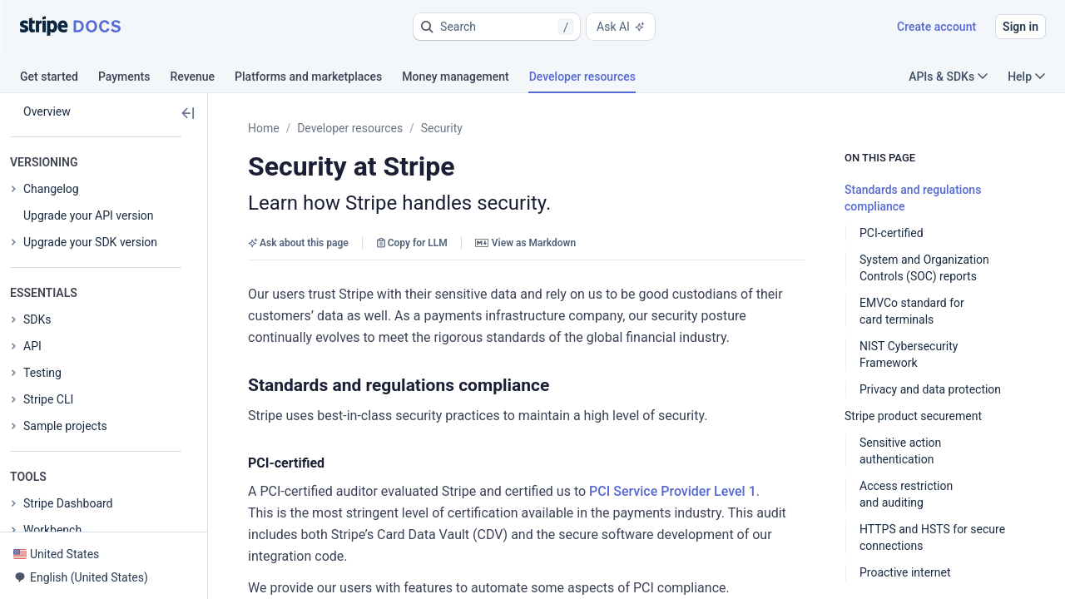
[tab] (59, 79)
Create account (936, 26)
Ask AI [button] (621, 26)
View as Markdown (525, 243)
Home (264, 128)
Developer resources (350, 128)
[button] (497, 26)
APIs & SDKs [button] (948, 76)
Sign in (1020, 26)
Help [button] (1026, 76)
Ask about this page (298, 243)
